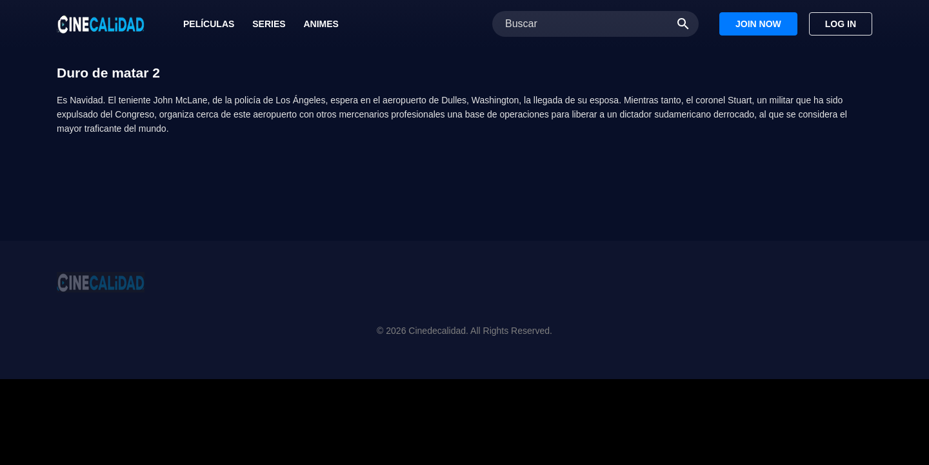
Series (268, 24)
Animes (320, 24)
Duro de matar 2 (108, 72)
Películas (208, 24)
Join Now (758, 24)
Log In (840, 24)
